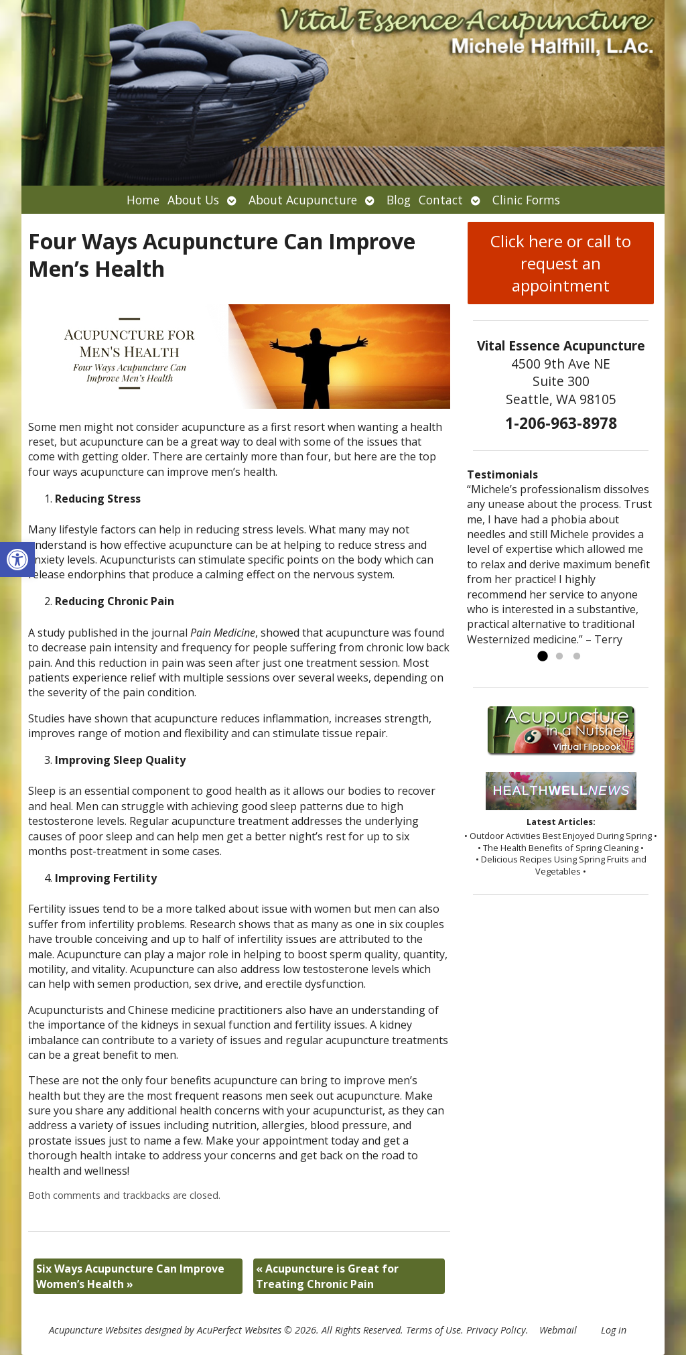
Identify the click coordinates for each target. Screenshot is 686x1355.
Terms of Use (433, 1330)
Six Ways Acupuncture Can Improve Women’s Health (130, 1276)
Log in (613, 1330)
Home (143, 200)
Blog (399, 200)
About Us (193, 200)
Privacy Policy (496, 1330)
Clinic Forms (526, 200)
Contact (441, 200)
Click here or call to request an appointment (560, 263)
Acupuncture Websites (95, 1330)
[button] (17, 559)
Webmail (558, 1330)
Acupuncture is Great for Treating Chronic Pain (327, 1276)
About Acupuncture (303, 200)
